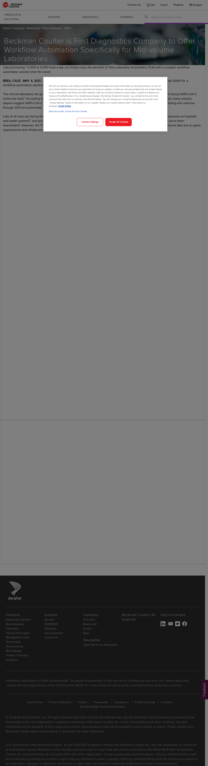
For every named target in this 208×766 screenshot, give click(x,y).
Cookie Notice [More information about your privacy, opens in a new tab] (64, 106)
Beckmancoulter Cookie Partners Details (68, 111)
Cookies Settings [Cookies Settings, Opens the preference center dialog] (90, 121)
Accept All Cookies (118, 121)
